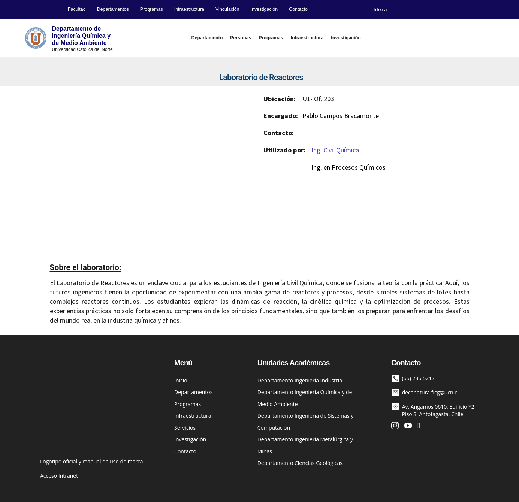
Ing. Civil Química (335, 150)
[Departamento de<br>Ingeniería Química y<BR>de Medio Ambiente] (35, 38)
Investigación (264, 9)
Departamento (207, 37)
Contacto (298, 9)
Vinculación (227, 9)
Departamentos (113, 9)
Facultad (77, 9)
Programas (151, 9)
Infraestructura (189, 9)
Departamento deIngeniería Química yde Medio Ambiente (81, 35)
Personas (240, 37)
